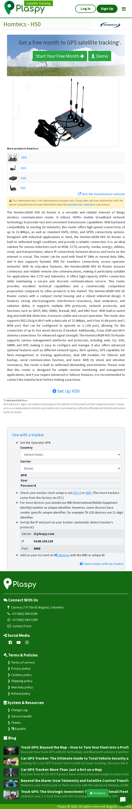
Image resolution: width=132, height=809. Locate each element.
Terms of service (23, 662)
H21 (23, 188)
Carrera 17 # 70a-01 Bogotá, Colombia (35, 607)
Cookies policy (21, 675)
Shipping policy (22, 681)
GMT (88, 493)
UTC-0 (77, 493)
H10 (23, 168)
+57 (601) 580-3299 (22, 613)
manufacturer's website (80, 204)
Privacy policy (21, 668)
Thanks (16, 722)
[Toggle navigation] (123, 9)
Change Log (19, 710)
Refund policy (20, 693)
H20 (23, 178)
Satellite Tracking (38, 3)
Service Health (21, 716)
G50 (23, 157)
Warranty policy (22, 687)
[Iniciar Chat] (123, 800)
